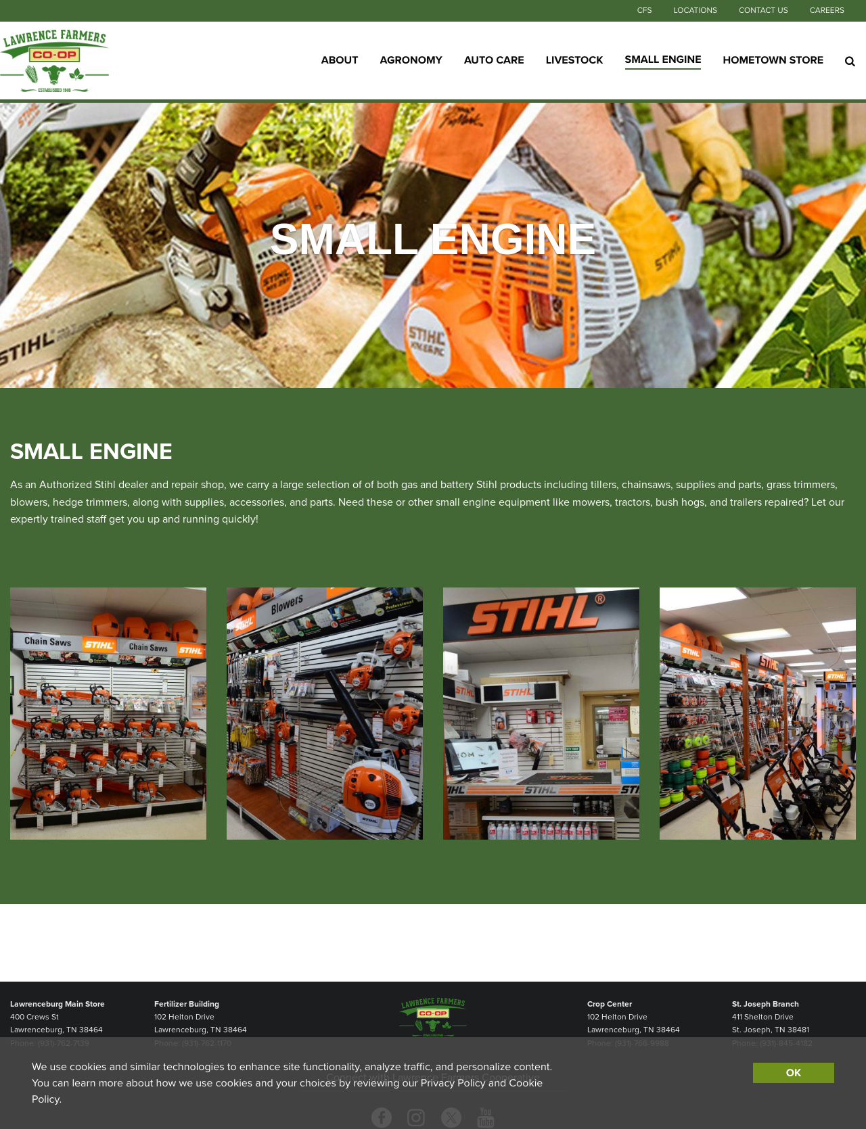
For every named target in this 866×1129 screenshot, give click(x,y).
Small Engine (663, 59)
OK (793, 1073)
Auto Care (494, 60)
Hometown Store (773, 60)
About (340, 60)
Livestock (574, 60)
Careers (827, 11)
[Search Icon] (850, 60)
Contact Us (763, 11)
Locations (694, 11)
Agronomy (411, 60)
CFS (644, 11)
